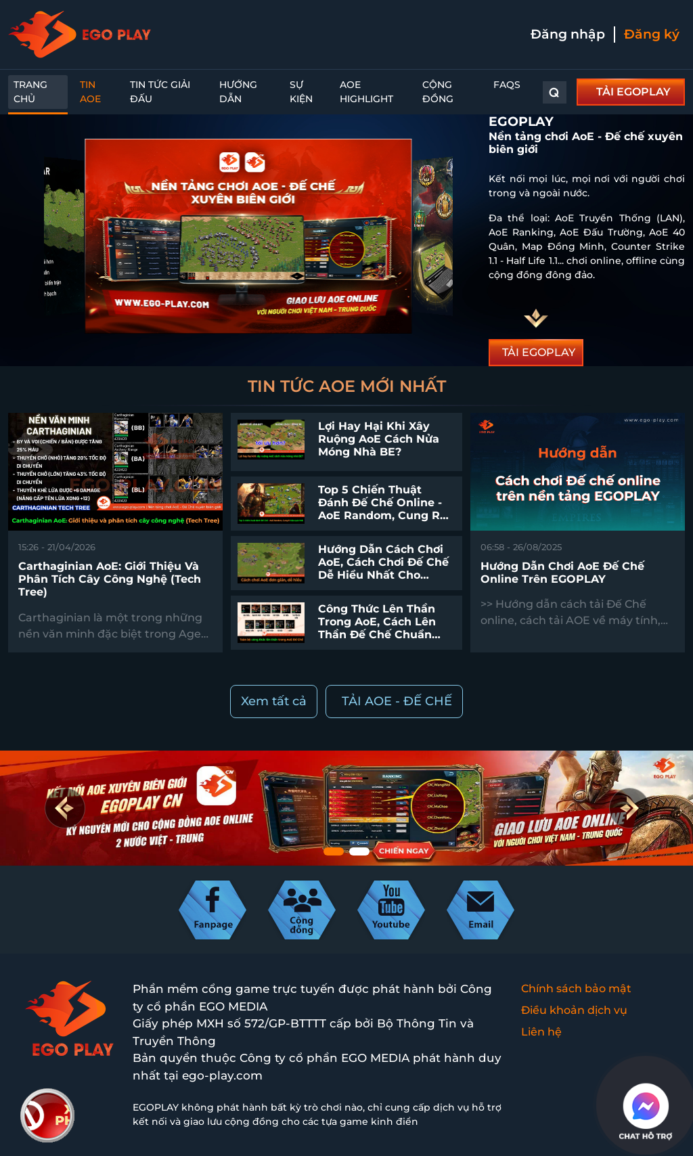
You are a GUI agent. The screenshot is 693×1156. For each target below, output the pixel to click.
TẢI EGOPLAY (633, 91)
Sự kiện (301, 92)
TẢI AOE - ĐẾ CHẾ (397, 701)
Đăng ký (651, 34)
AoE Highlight (366, 92)
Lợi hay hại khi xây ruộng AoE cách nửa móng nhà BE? (378, 439)
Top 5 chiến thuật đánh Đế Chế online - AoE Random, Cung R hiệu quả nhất (380, 509)
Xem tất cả (274, 701)
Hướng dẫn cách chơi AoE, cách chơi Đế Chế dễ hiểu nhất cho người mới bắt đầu (383, 569)
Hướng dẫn (238, 92)
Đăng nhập (568, 34)
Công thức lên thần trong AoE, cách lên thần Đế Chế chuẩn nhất (377, 628)
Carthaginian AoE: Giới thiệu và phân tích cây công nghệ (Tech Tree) (109, 579)
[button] (628, 808)
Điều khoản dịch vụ (574, 1010)
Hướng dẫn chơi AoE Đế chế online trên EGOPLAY (562, 572)
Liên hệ (541, 1031)
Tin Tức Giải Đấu (160, 92)
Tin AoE (90, 92)
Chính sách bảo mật (576, 988)
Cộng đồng (437, 92)
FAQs (506, 85)
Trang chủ (30, 92)
